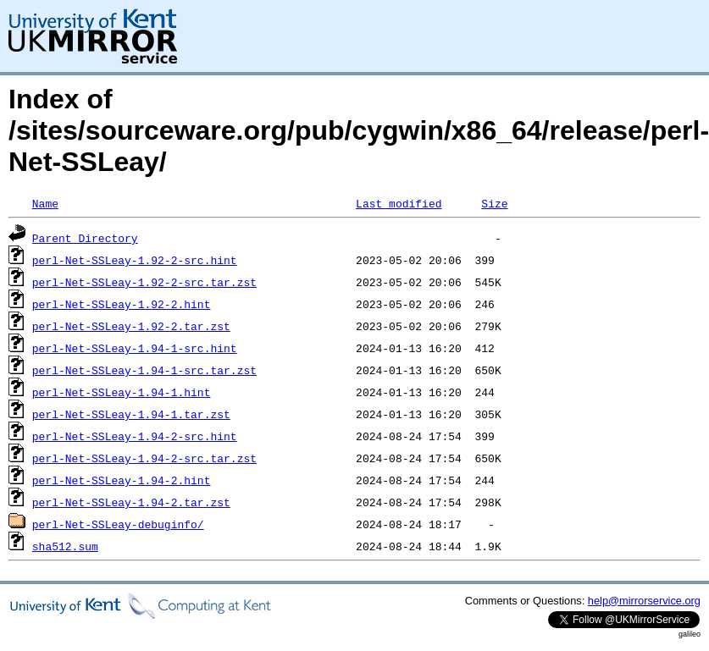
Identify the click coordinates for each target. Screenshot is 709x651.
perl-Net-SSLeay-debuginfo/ (118, 524)
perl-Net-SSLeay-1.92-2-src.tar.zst (144, 282)
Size (494, 203)
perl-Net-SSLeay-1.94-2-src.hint (134, 436)
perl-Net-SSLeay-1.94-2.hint (121, 480)
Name (45, 203)
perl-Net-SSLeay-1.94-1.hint (121, 392)
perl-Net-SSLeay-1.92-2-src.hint (134, 260)
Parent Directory (85, 238)
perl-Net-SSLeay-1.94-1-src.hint (134, 348)
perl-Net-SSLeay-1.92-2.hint (121, 304)
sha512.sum (65, 546)
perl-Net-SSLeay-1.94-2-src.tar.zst (144, 458)
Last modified (398, 203)
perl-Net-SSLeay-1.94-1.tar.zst (131, 414)
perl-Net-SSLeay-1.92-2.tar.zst (131, 326)
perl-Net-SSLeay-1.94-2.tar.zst (131, 502)
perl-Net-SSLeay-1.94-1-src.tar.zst (144, 370)
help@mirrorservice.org (644, 600)
